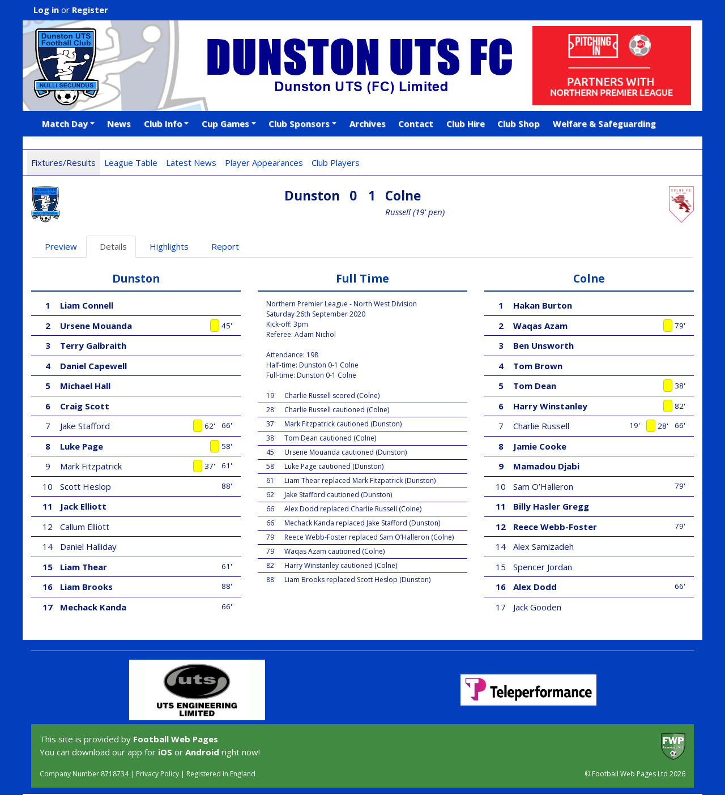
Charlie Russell (541, 425)
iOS (165, 752)
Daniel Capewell (93, 365)
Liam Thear (83, 566)
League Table (130, 162)
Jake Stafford (85, 425)
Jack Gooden (537, 607)
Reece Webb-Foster (555, 526)
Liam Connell (86, 305)
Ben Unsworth (543, 345)
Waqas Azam (540, 325)
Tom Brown (537, 365)
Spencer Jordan (542, 566)
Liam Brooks (86, 586)
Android (202, 752)
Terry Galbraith (93, 345)
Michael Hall (85, 385)
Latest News (191, 162)
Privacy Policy (157, 774)
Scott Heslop (85, 486)
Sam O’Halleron (543, 486)
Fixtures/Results (63, 162)
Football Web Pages (175, 739)
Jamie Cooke (539, 446)
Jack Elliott (83, 506)
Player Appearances (264, 162)
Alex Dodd (535, 586)
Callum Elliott (84, 526)
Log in (46, 9)
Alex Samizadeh (543, 546)
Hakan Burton (542, 305)
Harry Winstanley (550, 406)
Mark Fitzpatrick (91, 466)
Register (90, 9)
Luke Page (81, 446)
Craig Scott (84, 406)
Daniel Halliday (88, 546)
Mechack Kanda (93, 607)
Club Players (336, 162)
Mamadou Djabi (546, 466)
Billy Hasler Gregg (551, 506)
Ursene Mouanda (96, 325)
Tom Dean (534, 385)
